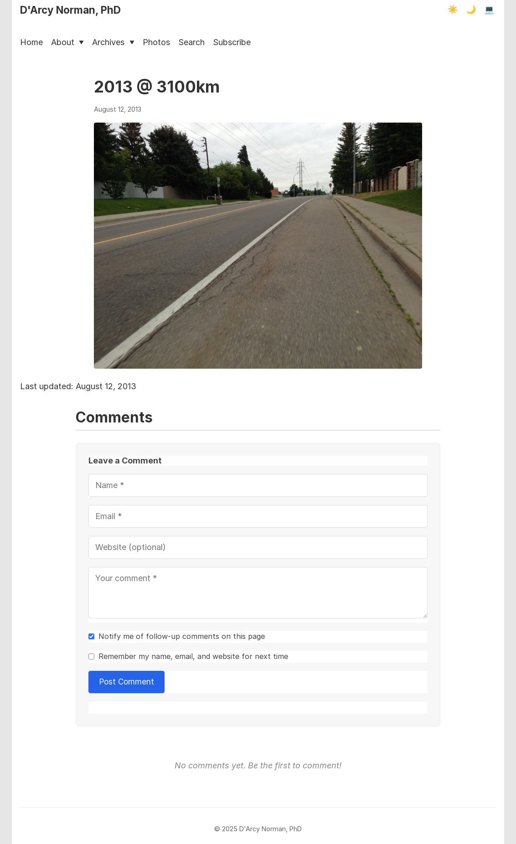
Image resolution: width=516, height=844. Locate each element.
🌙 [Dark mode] (471, 9)
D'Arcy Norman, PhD (70, 10)
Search (191, 42)
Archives (113, 42)
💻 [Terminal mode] (489, 9)
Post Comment (126, 681)
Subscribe (232, 42)
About (67, 42)
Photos (156, 42)
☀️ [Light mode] (453, 9)
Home (31, 42)
